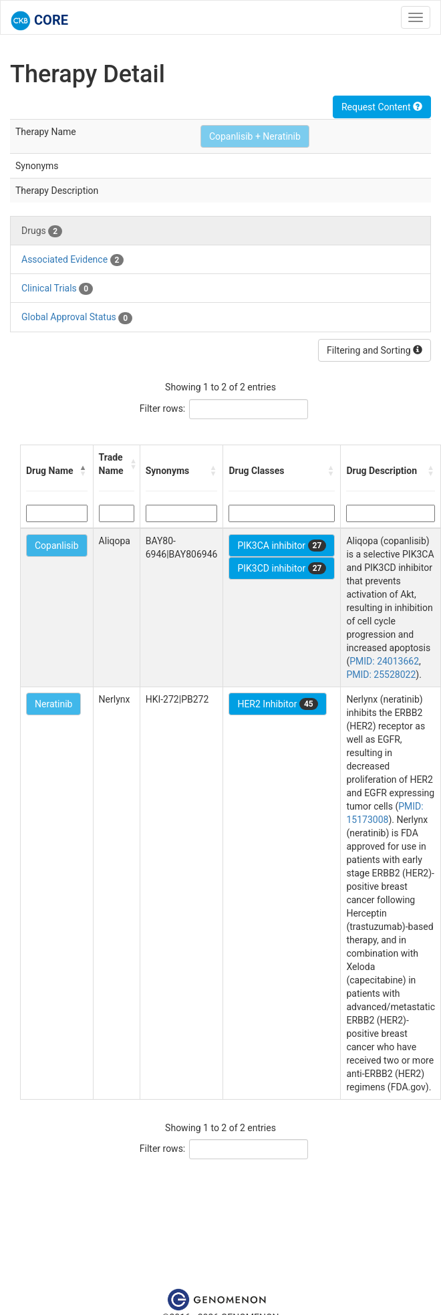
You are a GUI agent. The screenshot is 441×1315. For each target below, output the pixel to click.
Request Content (381, 107)
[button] (84, 470)
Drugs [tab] (41, 231)
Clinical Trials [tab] (57, 289)
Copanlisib (57, 545)
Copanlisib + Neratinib (255, 136)
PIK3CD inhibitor (281, 568)
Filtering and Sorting (374, 350)
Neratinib (53, 704)
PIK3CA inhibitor (281, 546)
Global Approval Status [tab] (76, 318)
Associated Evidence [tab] (72, 260)
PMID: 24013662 (384, 661)
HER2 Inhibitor (277, 704)
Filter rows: (163, 408)
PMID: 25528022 (381, 674)
